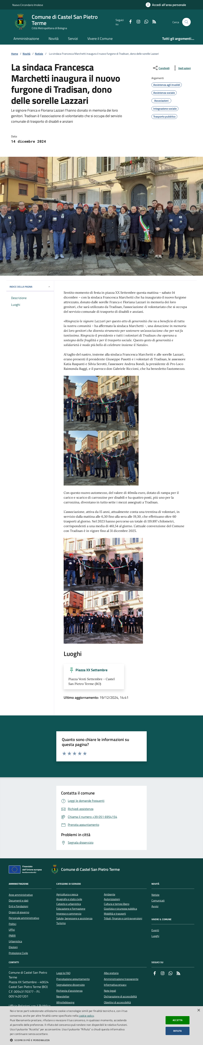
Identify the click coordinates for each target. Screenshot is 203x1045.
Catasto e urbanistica (68, 904)
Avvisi (154, 906)
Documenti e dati (18, 900)
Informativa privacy (115, 985)
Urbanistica (15, 941)
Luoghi (155, 936)
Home (14, 54)
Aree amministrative (21, 895)
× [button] (198, 1010)
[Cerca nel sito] (186, 22)
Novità (53, 38)
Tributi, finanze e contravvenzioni (123, 918)
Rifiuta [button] (177, 1031)
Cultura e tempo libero (116, 904)
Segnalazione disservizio (70, 985)
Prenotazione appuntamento (73, 979)
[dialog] (101, 1025)
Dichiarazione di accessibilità (120, 996)
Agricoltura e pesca (67, 894)
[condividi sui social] (160, 68)
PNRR (12, 935)
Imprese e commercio (68, 914)
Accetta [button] (178, 1020)
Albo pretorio (111, 973)
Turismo (61, 923)
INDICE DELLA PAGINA (30, 287)
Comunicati (158, 900)
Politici (12, 924)
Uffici (12, 929)
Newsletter (62, 996)
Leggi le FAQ (63, 973)
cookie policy (86, 1015)
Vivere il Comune (100, 38)
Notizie (39, 54)
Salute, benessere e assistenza (74, 918)
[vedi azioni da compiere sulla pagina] (181, 68)
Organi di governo (19, 912)
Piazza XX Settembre (91, 670)
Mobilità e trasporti (115, 914)
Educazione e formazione (70, 909)
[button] (69, 1040)
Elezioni (13, 947)
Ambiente (109, 894)
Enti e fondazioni (18, 906)
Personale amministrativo (24, 918)
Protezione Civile (18, 953)
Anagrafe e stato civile (69, 899)
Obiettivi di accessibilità (117, 1002)
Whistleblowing (65, 1002)
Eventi (155, 930)
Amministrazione (26, 38)
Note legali (110, 991)
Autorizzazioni (112, 899)
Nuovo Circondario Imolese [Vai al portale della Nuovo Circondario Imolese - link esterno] (27, 5)
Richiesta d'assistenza (69, 991)
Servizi (73, 38)
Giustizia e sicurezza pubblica (120, 909)
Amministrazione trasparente (121, 979)
